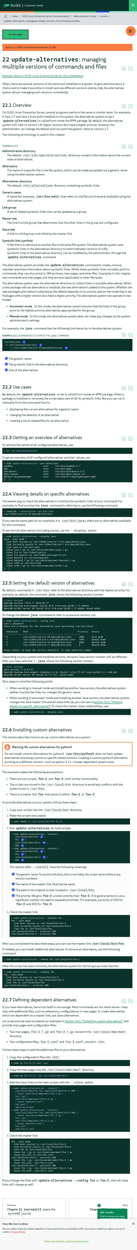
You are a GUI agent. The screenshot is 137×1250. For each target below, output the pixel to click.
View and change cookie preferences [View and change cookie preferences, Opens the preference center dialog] (66, 1241)
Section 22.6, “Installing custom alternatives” (94, 1021)
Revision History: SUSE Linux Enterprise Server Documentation (42, 76)
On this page (15, 34)
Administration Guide (84, 16)
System (104, 16)
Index (15, 16)
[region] (68, 1234)
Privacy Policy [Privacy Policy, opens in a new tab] (18, 1232)
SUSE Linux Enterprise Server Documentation (45, 16)
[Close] (133, 1223)
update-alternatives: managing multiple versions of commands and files (42, 20)
